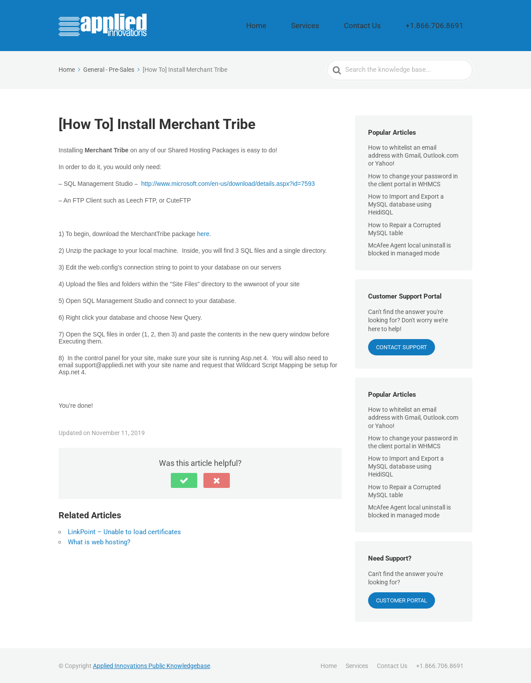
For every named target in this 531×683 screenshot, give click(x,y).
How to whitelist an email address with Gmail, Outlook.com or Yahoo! (413, 154)
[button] (184, 479)
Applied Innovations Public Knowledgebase (151, 664)
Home (311, 25)
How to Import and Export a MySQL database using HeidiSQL (406, 203)
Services (347, 25)
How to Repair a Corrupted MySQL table (404, 227)
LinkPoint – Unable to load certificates (124, 531)
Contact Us (390, 25)
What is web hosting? (99, 541)
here (203, 232)
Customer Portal (401, 599)
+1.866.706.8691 (445, 25)
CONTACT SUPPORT (401, 346)
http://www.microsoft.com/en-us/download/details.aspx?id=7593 (228, 182)
